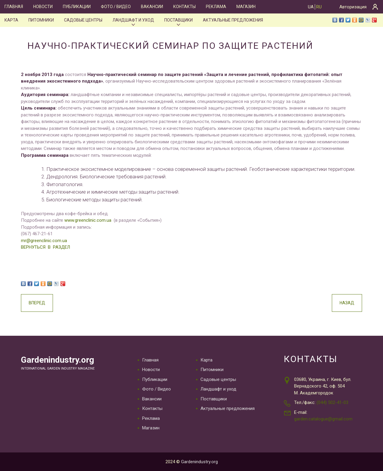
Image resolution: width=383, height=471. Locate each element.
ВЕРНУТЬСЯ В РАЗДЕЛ (45, 247)
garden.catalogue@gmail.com (323, 419)
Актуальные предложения (233, 20)
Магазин (246, 6)
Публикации (77, 6)
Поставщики (178, 20)
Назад (347, 302)
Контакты (184, 6)
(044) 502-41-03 (332, 402)
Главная (13, 6)
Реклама (216, 6)
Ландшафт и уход (133, 20)
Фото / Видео (116, 6)
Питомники (41, 20)
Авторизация (353, 7)
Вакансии (152, 6)
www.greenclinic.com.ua (87, 220)
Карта (11, 20)
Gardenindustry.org (57, 360)
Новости (43, 6)
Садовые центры (83, 20)
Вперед (37, 302)
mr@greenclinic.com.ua (44, 240)
